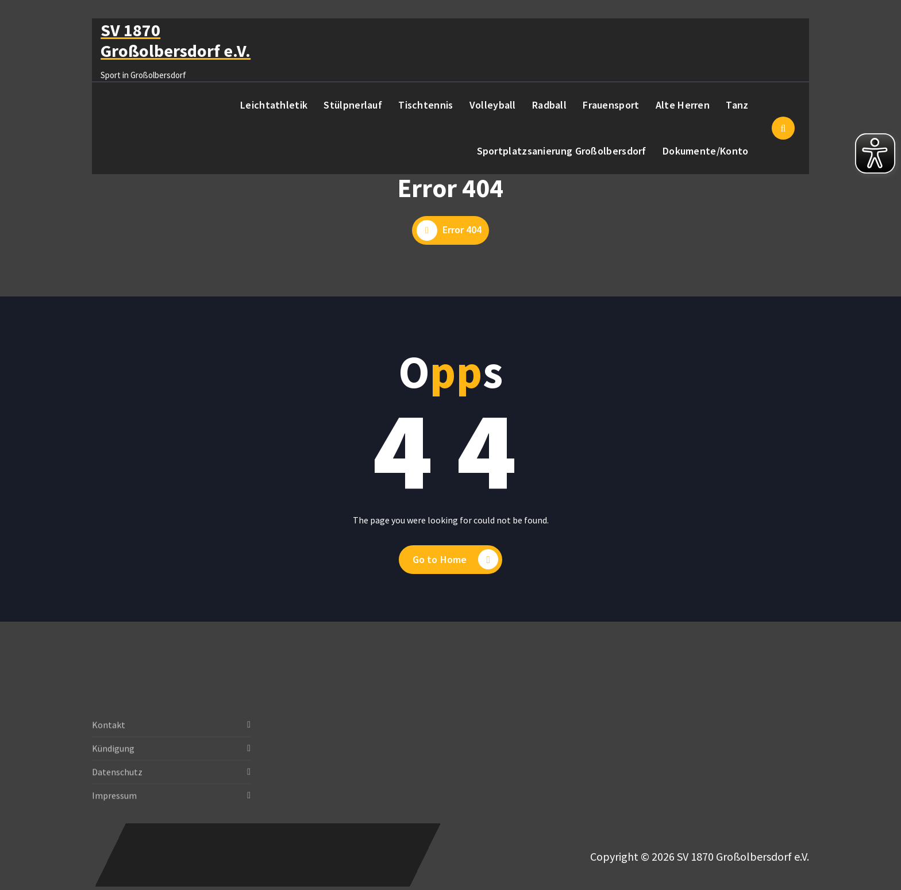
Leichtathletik (273, 104)
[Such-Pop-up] (783, 128)
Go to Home (456, 560)
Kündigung (113, 781)
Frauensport (611, 104)
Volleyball (492, 104)
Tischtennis (425, 104)
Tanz (737, 104)
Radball (549, 104)
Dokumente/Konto (706, 150)
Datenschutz (117, 805)
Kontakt (108, 758)
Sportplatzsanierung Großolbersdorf (561, 150)
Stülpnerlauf (353, 104)
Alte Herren (683, 104)
